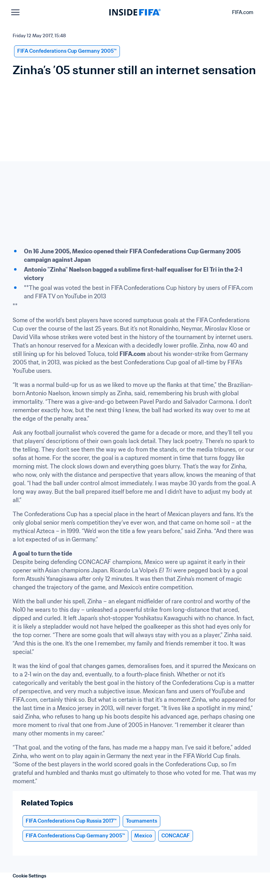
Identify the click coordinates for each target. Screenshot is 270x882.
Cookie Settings (29, 876)
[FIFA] (135, 12)
